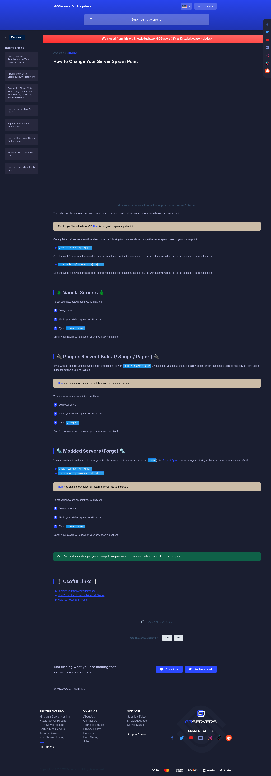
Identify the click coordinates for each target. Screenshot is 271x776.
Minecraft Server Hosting (55, 716)
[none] (72, 6)
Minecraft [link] (72, 52)
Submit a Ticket (136, 716)
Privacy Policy (92, 729)
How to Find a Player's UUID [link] (19, 110)
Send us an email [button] (203, 669)
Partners (88, 733)
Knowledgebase (137, 720)
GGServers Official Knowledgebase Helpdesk (184, 38)
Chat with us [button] (171, 669)
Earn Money (90, 737)
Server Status (135, 724)
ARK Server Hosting (52, 724)
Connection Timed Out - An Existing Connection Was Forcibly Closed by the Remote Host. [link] (20, 93)
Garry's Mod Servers (52, 729)
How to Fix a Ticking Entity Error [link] (21, 168)
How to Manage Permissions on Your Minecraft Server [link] (18, 59)
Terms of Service (93, 724)
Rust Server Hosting (52, 737)
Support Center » (137, 734)
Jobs (86, 741)
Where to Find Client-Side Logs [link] (21, 154)
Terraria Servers (49, 733)
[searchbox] (146, 19)
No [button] (178, 637)
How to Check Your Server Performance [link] (21, 139)
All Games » (47, 746)
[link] (15, 37)
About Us (89, 716)
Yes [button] (167, 637)
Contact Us (90, 720)
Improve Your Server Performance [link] (18, 125)
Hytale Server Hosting (53, 720)
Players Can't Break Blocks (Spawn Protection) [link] (21, 75)
